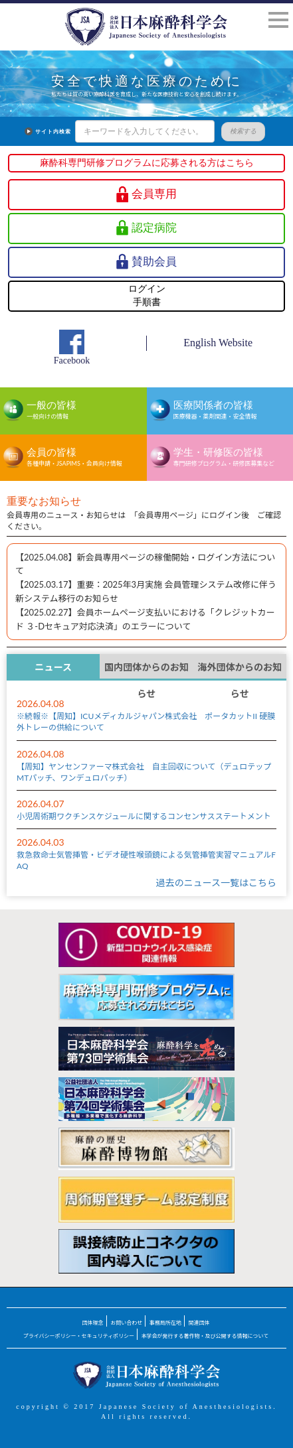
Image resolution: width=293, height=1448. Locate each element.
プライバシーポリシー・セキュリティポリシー (78, 1336)
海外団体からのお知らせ (239, 671)
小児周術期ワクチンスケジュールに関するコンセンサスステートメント (144, 816)
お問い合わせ (126, 1322)
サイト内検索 (48, 132)
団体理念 (93, 1322)
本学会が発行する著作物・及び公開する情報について (205, 1336)
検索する (238, 131)
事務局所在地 (165, 1322)
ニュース (53, 667)
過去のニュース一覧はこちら (216, 882)
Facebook (72, 360)
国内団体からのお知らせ (146, 671)
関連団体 (198, 1322)
